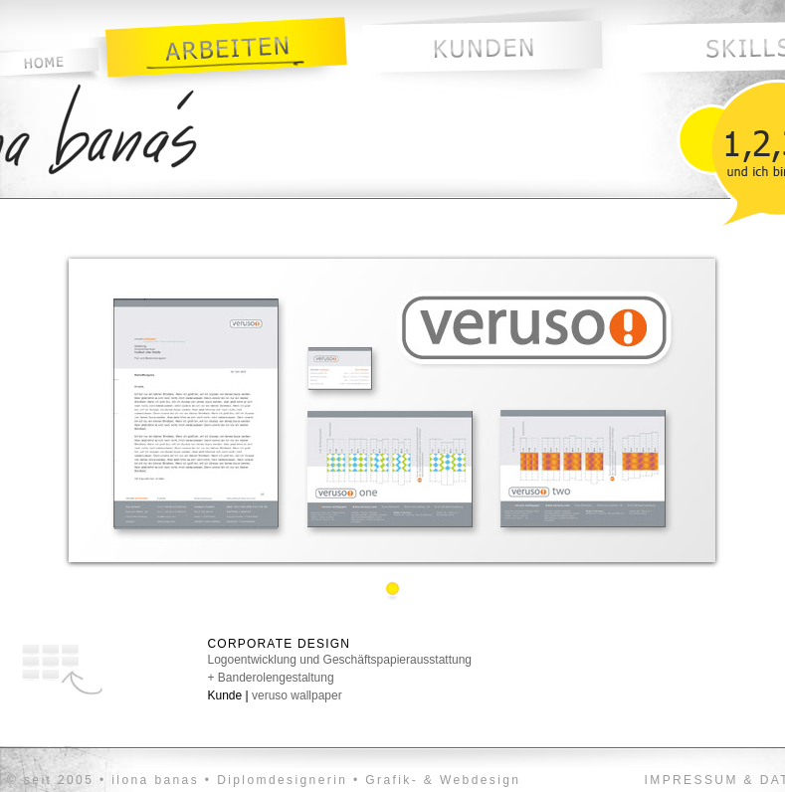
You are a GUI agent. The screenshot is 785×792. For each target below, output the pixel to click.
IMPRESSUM (691, 780)
